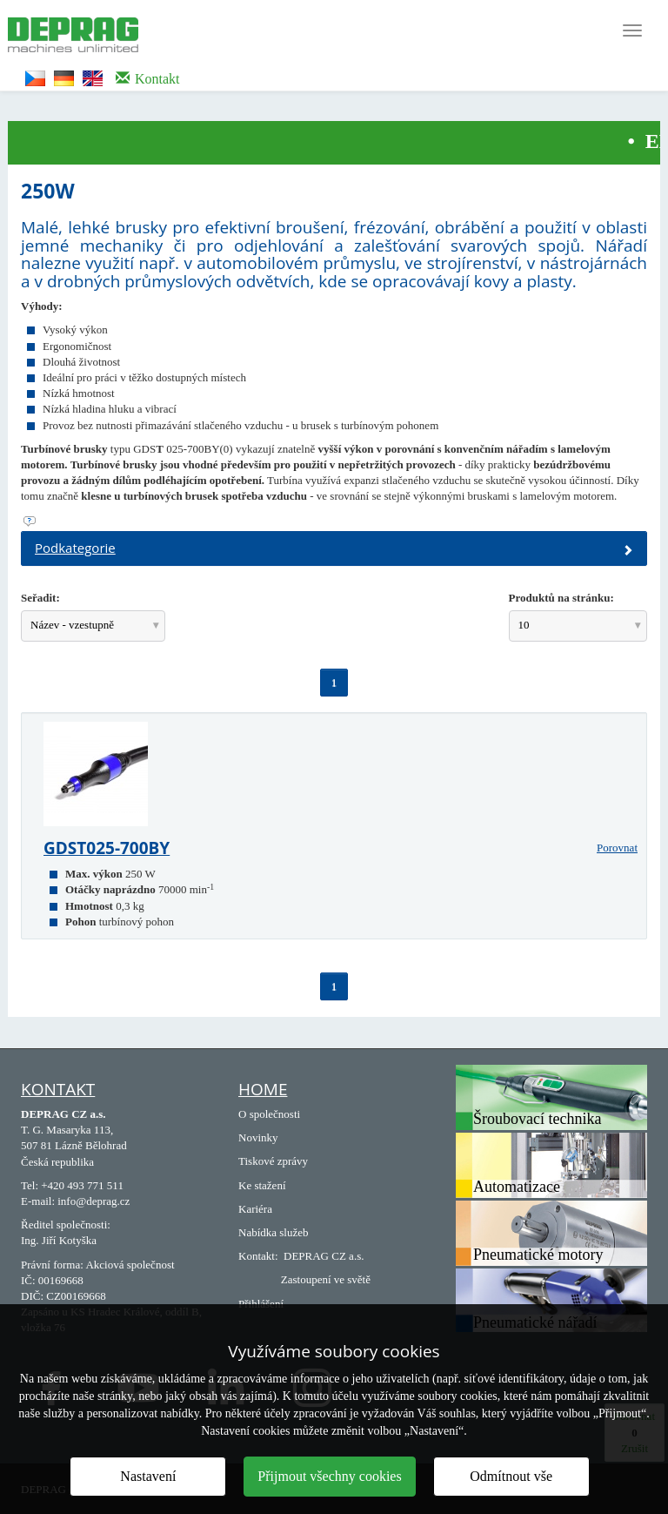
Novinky (258, 1137)
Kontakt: (258, 1255)
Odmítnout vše (511, 1476)
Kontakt (58, 1089)
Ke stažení (262, 1185)
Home (262, 1089)
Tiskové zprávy (273, 1160)
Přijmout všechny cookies (329, 1476)
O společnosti (269, 1113)
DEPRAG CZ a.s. (324, 1255)
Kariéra (255, 1208)
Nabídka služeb (273, 1232)
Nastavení (148, 1476)
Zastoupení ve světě (326, 1279)
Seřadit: (40, 597)
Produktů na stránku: (561, 597)
